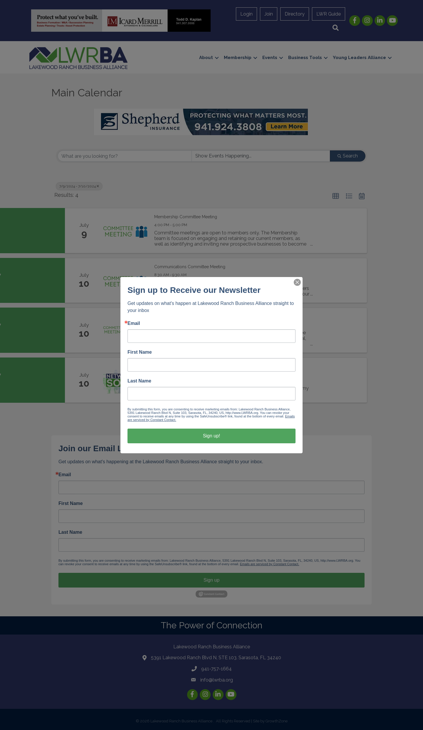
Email (133, 323)
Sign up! (211, 435)
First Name (139, 352)
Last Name (139, 381)
